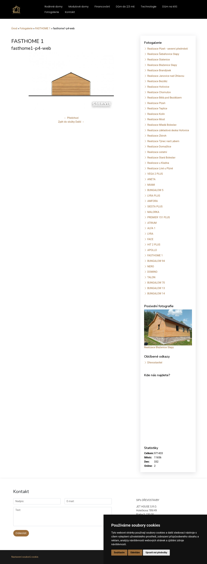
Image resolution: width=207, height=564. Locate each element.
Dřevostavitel (154, 362)
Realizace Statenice (158, 59)
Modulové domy (78, 6)
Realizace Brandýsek (159, 70)
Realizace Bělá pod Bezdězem (164, 97)
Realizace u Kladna (158, 162)
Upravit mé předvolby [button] (156, 552)
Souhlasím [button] (119, 552)
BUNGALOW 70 (156, 282)
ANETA (151, 179)
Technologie (148, 6)
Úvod (14, 28)
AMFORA (152, 201)
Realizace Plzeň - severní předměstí (167, 48)
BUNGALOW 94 (156, 260)
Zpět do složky (66, 121)
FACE (150, 239)
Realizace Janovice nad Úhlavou (165, 75)
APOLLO (152, 250)
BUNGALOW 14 (156, 293)
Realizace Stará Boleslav (161, 157)
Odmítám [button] (135, 552)
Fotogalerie (51, 12)
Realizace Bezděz (157, 81)
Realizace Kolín (156, 114)
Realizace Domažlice (159, 146)
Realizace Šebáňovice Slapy (163, 54)
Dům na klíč (169, 6)
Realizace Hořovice (158, 86)
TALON (151, 277)
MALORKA (153, 212)
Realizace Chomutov (159, 92)
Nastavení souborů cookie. (25, 557)
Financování (102, 6)
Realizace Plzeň (156, 103)
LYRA (150, 233)
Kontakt (70, 12)
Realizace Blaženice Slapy (162, 65)
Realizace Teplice (157, 108)
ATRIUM (152, 222)
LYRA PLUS (153, 195)
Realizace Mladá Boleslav (162, 124)
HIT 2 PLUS (153, 244)
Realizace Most (156, 119)
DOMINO (152, 271)
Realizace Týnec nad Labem (163, 141)
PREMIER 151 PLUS (158, 217)
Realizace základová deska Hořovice (168, 130)
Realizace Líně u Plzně (160, 168)
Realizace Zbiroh (156, 135)
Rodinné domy (53, 6)
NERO (150, 266)
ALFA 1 (151, 228)
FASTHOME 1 (42, 28)
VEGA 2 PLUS (155, 173)
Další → (79, 121)
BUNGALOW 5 (155, 190)
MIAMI (151, 184)
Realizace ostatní (157, 152)
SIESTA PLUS (155, 206)
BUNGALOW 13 (156, 288)
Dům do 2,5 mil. (125, 6)
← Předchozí (71, 117)
